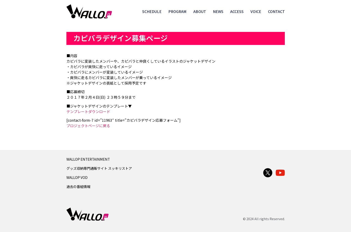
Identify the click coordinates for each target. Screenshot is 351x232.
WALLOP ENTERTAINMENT (88, 159)
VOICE (255, 11)
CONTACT (276, 11)
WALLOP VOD (77, 177)
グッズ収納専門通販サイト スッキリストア (99, 168)
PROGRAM (177, 11)
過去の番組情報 (78, 186)
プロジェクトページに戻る (88, 125)
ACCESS (237, 11)
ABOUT (199, 11)
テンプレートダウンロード (88, 111)
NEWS (218, 11)
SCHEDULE (152, 11)
